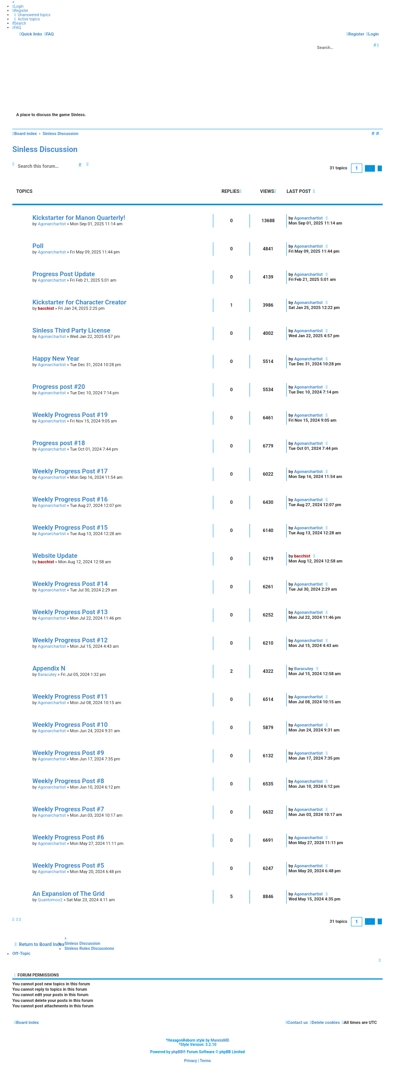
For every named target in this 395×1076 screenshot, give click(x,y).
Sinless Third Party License (71, 330)
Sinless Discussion (45, 149)
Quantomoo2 (50, 899)
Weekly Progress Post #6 (68, 837)
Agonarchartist (52, 223)
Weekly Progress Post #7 (68, 809)
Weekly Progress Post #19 (70, 415)
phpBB (177, 1052)
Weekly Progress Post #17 (70, 471)
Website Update (55, 555)
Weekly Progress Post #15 (70, 527)
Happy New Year (55, 358)
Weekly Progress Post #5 (68, 865)
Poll (38, 246)
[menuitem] (18, 6)
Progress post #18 (58, 443)
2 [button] (370, 168)
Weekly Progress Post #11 (70, 696)
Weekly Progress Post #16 (70, 499)
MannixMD (220, 1040)
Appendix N (48, 668)
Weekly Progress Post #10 (70, 724)
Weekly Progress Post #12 (70, 640)
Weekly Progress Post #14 (70, 584)
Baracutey (47, 674)
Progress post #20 (58, 386)
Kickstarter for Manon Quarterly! (78, 217)
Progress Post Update (63, 274)
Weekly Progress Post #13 (70, 612)
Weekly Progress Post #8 (68, 781)
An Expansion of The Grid (68, 893)
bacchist (46, 308)
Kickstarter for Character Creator (79, 302)
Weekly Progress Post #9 (68, 753)
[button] (380, 168)
